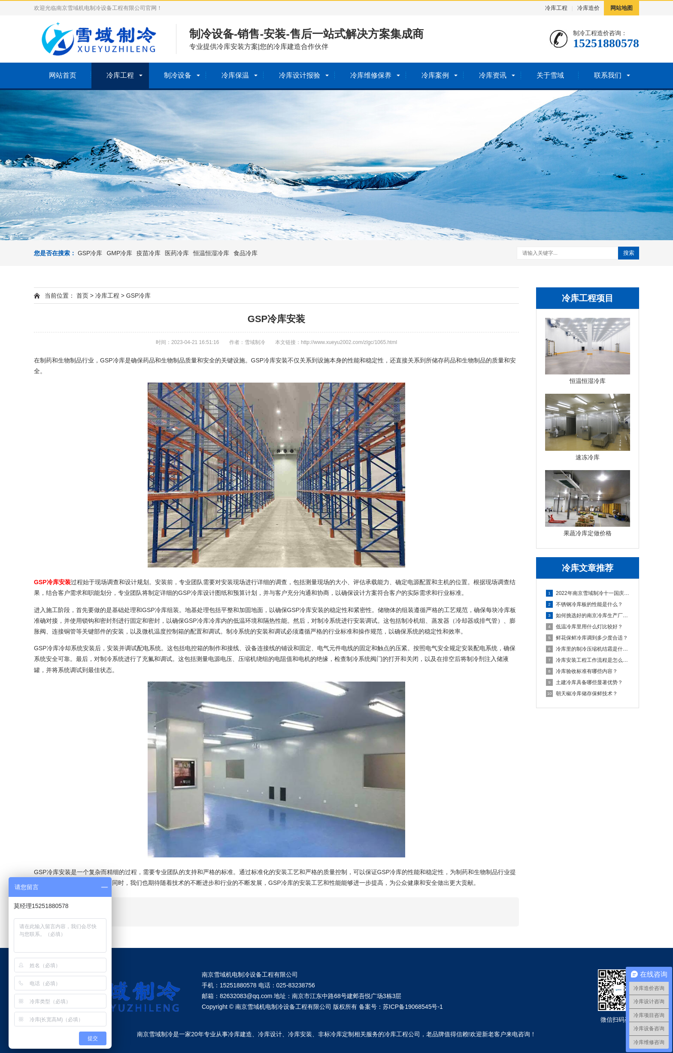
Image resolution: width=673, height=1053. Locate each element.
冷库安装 (300, 1034)
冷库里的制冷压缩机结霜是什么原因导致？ (588, 649)
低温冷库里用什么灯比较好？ (584, 626)
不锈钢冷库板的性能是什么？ (584, 604)
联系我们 (607, 75)
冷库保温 (235, 75)
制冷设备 (177, 75)
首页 (82, 295)
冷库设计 (270, 1034)
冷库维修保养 (370, 75)
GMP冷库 (119, 253)
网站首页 (62, 75)
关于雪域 (550, 75)
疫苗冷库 (148, 253)
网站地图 (621, 8)
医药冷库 (177, 253)
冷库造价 (588, 8)
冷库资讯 (492, 75)
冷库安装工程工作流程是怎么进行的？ (588, 660)
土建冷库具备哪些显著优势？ (584, 682)
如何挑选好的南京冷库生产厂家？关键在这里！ (588, 615)
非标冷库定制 (336, 1034)
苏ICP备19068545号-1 (413, 1006)
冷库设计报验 (299, 75)
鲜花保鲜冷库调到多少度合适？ (587, 637)
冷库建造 (240, 1034)
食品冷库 (245, 253)
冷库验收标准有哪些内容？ (582, 671)
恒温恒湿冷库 (211, 253)
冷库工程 (556, 8)
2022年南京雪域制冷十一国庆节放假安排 (588, 593)
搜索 (628, 253)
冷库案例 (435, 75)
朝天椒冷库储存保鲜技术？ (582, 693)
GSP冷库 (90, 253)
